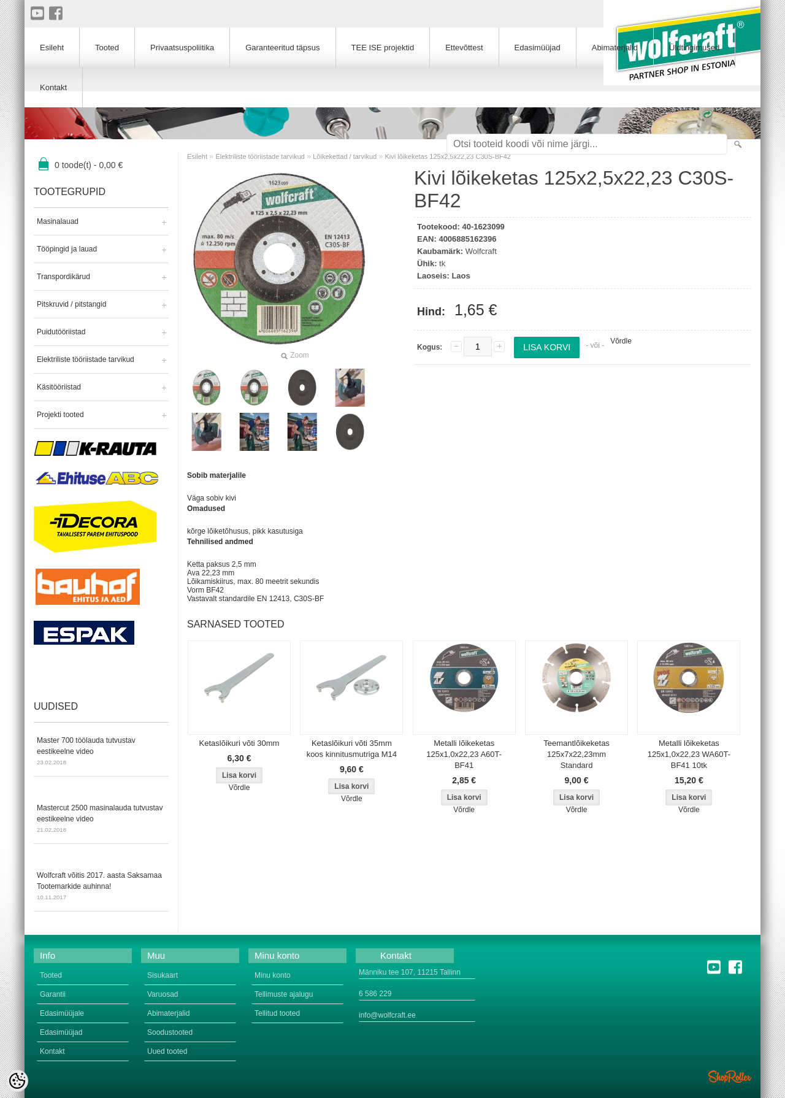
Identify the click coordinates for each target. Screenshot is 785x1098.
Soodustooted (170, 1032)
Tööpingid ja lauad (67, 249)
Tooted (107, 47)
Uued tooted (167, 1051)
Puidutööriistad (61, 332)
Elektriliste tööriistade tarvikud (85, 359)
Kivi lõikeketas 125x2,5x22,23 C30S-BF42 (448, 156)
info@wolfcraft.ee (387, 1015)
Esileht (197, 156)
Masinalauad (57, 221)
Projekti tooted (60, 414)
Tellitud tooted (277, 1013)
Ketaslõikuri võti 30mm (239, 743)
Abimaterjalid (615, 47)
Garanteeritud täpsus (282, 47)
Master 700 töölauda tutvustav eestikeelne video (101, 752)
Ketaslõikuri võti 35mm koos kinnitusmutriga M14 (352, 749)
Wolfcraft (481, 251)
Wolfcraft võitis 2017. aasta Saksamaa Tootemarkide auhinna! (101, 887)
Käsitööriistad (59, 387)
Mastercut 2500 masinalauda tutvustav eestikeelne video (101, 819)
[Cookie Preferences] (17, 1081)
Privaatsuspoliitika (182, 47)
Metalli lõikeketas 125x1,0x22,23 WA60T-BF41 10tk (689, 754)
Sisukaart (162, 975)
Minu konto (273, 975)
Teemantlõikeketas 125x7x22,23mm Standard (576, 754)
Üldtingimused (694, 47)
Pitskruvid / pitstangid (71, 304)
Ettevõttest (464, 47)
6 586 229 (375, 993)
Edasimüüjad (538, 47)
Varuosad (162, 994)
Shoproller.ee (729, 1076)
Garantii (53, 994)
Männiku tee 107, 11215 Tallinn (410, 972)
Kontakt (53, 87)
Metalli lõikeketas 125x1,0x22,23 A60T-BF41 (464, 754)
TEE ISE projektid (383, 47)
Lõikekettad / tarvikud (345, 156)
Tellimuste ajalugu (284, 994)
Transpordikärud (63, 276)
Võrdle (621, 341)
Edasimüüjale (62, 1013)
